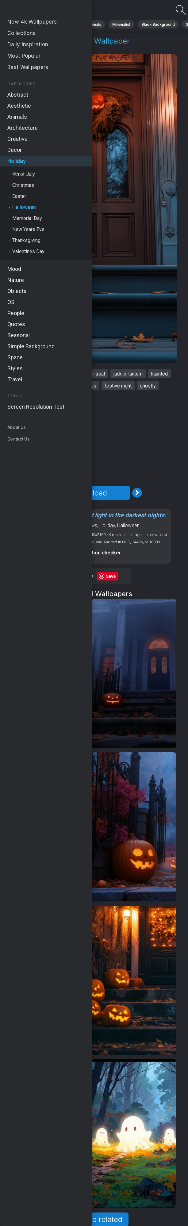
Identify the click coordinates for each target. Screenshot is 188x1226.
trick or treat (92, 374)
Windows (87, 525)
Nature (42, 24)
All (23, 24)
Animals (94, 24)
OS (72, 525)
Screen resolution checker (90, 553)
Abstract (68, 24)
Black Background (158, 24)
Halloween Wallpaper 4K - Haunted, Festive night (37, 10)
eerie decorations (40, 386)
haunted (159, 374)
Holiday (25, 48)
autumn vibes (82, 386)
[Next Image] (137, 493)
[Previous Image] (43, 493)
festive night (118, 386)
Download (90, 492)
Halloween (53, 48)
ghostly (148, 386)
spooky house (56, 374)
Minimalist (121, 24)
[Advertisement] (90, 438)
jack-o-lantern (128, 374)
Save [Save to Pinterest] (111, 576)
